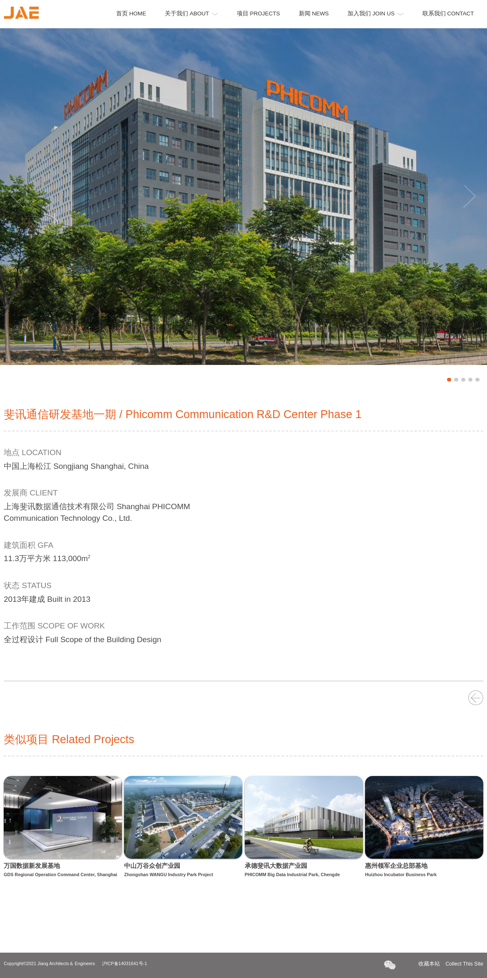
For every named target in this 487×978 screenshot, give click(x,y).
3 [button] (463, 380)
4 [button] (470, 380)
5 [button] (477, 380)
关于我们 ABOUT (191, 13)
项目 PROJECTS (258, 13)
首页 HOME (131, 13)
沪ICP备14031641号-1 (124, 963)
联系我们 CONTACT (448, 13)
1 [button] (449, 380)
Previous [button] (17, 197)
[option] (243, 196)
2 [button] (456, 380)
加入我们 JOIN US (376, 13)
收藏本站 (450, 964)
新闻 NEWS (314, 13)
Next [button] (469, 197)
